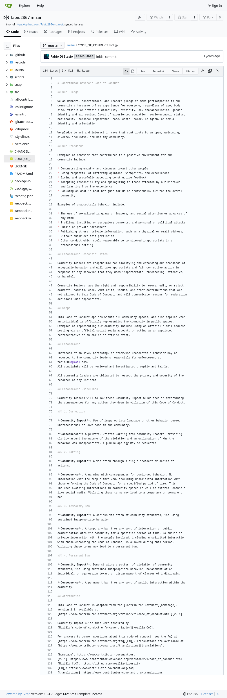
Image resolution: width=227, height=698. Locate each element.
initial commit (106, 56)
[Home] (8, 6)
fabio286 (19, 17)
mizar (36, 17)
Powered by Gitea (17, 694)
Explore (24, 5)
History (190, 71)
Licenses (207, 694)
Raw (142, 71)
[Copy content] (210, 71)
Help (40, 5)
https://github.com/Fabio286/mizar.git (40, 24)
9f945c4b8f (84, 56)
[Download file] (202, 71)
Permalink (158, 71)
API (218, 694)
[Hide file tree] (7, 46)
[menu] (190, 694)
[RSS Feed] (140, 17)
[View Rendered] (132, 71)
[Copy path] (116, 45)
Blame (175, 71)
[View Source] (126, 71)
